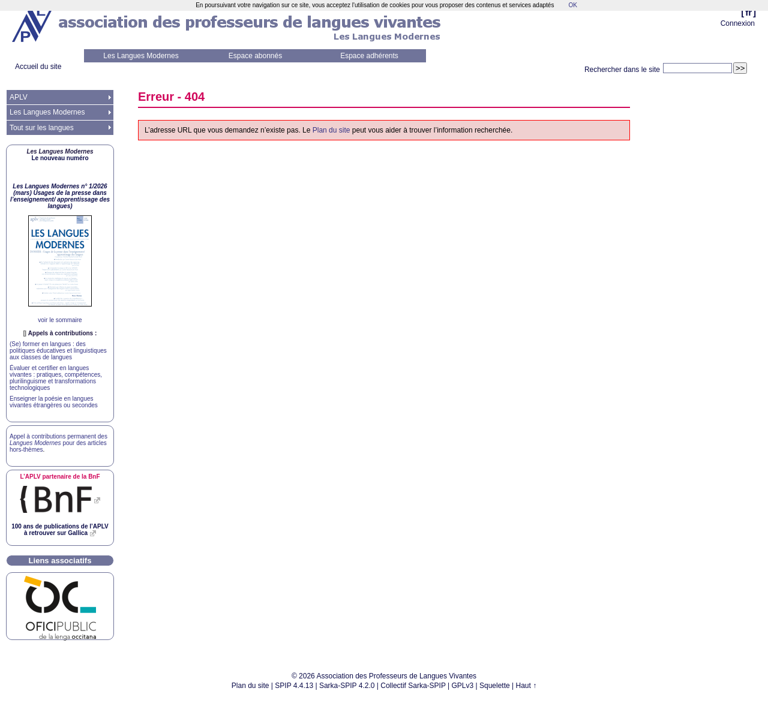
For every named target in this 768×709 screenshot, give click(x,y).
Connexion (738, 23)
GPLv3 (463, 685)
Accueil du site (38, 66)
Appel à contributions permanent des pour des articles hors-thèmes (58, 443)
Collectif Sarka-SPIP (413, 685)
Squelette (494, 685)
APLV (19, 97)
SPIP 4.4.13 (294, 685)
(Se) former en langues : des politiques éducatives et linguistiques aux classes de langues (58, 350)
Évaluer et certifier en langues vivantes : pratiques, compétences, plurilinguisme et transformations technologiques (56, 378)
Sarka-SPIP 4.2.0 (347, 685)
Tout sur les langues (42, 128)
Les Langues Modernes (140, 56)
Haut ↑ (526, 685)
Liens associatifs (60, 560)
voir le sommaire (60, 320)
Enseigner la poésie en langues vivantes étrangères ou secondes (54, 401)
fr (748, 12)
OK (572, 5)
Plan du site (331, 130)
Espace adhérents (369, 56)
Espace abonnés (255, 56)
